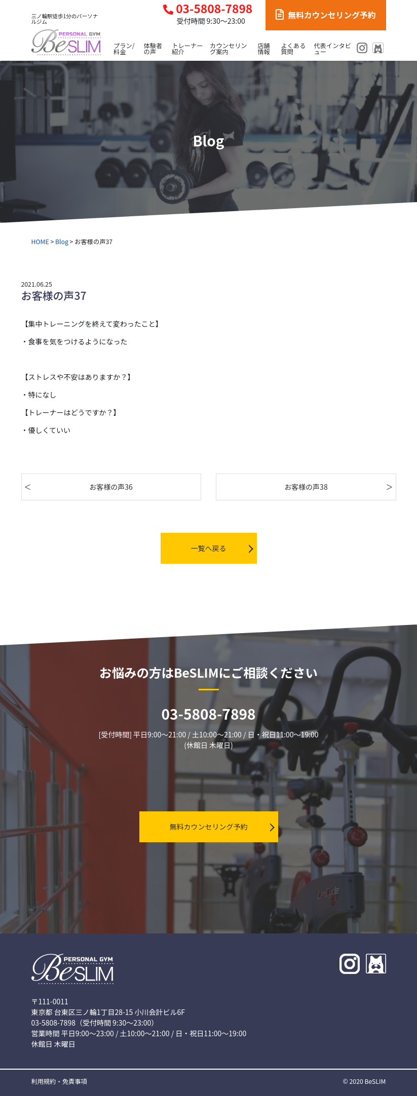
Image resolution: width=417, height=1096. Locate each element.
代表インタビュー (333, 49)
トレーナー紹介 (187, 49)
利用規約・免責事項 (59, 1081)
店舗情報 (263, 49)
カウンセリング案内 (228, 49)
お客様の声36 (111, 487)
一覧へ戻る (208, 548)
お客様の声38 (306, 487)
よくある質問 (293, 49)
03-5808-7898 (207, 9)
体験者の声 (153, 49)
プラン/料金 (124, 49)
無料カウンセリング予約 (325, 15)
